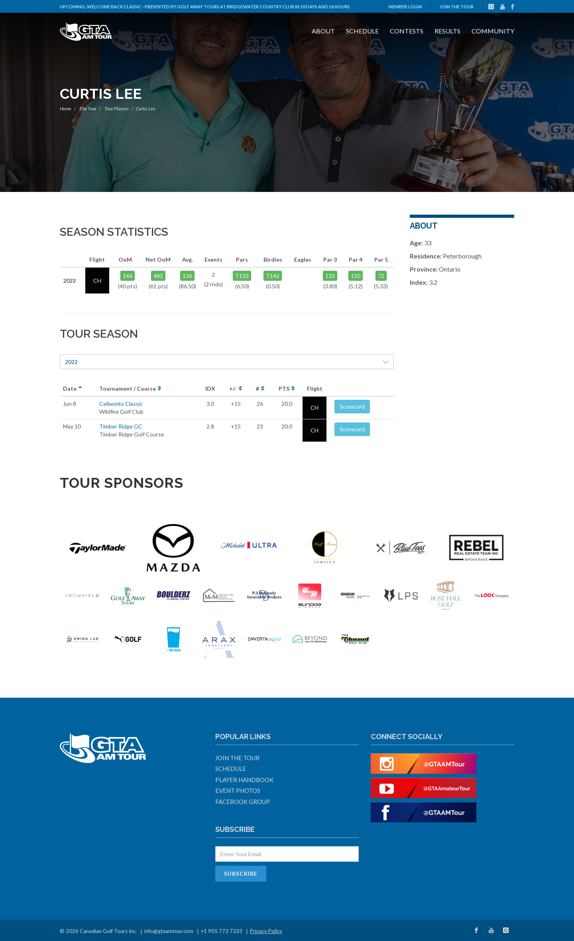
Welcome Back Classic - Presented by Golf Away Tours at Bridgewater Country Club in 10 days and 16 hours (218, 6)
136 (187, 275)
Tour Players (116, 109)
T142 (272, 275)
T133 (242, 275)
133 (330, 275)
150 (355, 275)
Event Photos (237, 790)
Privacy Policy (266, 931)
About (323, 31)
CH (314, 407)
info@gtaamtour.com (168, 931)
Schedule (362, 31)
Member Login (405, 6)
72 (381, 275)
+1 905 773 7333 (221, 931)
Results (447, 31)
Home (65, 109)
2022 (227, 361)
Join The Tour (457, 6)
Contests (406, 31)
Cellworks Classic (121, 403)
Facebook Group (242, 801)
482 (158, 275)
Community (493, 31)
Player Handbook (244, 779)
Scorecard (352, 406)
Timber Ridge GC (120, 426)
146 (127, 275)
